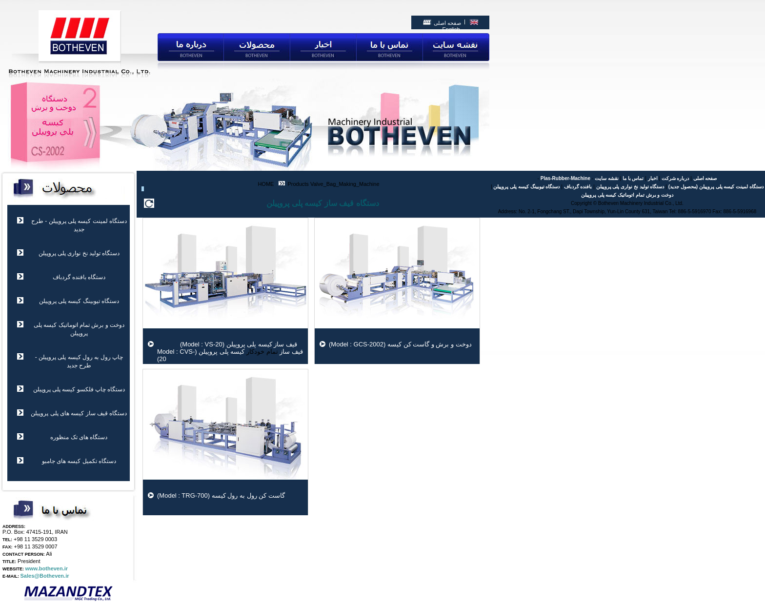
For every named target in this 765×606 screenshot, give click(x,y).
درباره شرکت (675, 178)
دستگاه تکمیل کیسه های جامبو (79, 461)
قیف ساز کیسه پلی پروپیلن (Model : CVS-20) (230, 355)
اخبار (653, 178)
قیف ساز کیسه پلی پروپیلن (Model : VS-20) (227, 344)
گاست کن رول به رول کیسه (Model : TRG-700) (221, 495)
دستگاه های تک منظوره (78, 437)
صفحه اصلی (447, 23)
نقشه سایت (607, 178)
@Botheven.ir (51, 576)
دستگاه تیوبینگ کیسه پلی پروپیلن (79, 301)
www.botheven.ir (46, 568)
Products (297, 184)
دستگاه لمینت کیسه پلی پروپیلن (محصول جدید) (716, 186)
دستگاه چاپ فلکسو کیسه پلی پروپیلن (79, 389)
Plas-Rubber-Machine (565, 178)
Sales (27, 576)
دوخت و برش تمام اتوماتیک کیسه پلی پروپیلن (627, 195)
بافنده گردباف (578, 186)
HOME (266, 184)
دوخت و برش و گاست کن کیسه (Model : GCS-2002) (400, 344)
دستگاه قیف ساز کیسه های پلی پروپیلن (79, 413)
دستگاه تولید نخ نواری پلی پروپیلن (79, 253)
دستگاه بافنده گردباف (79, 277)
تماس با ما (633, 178)
